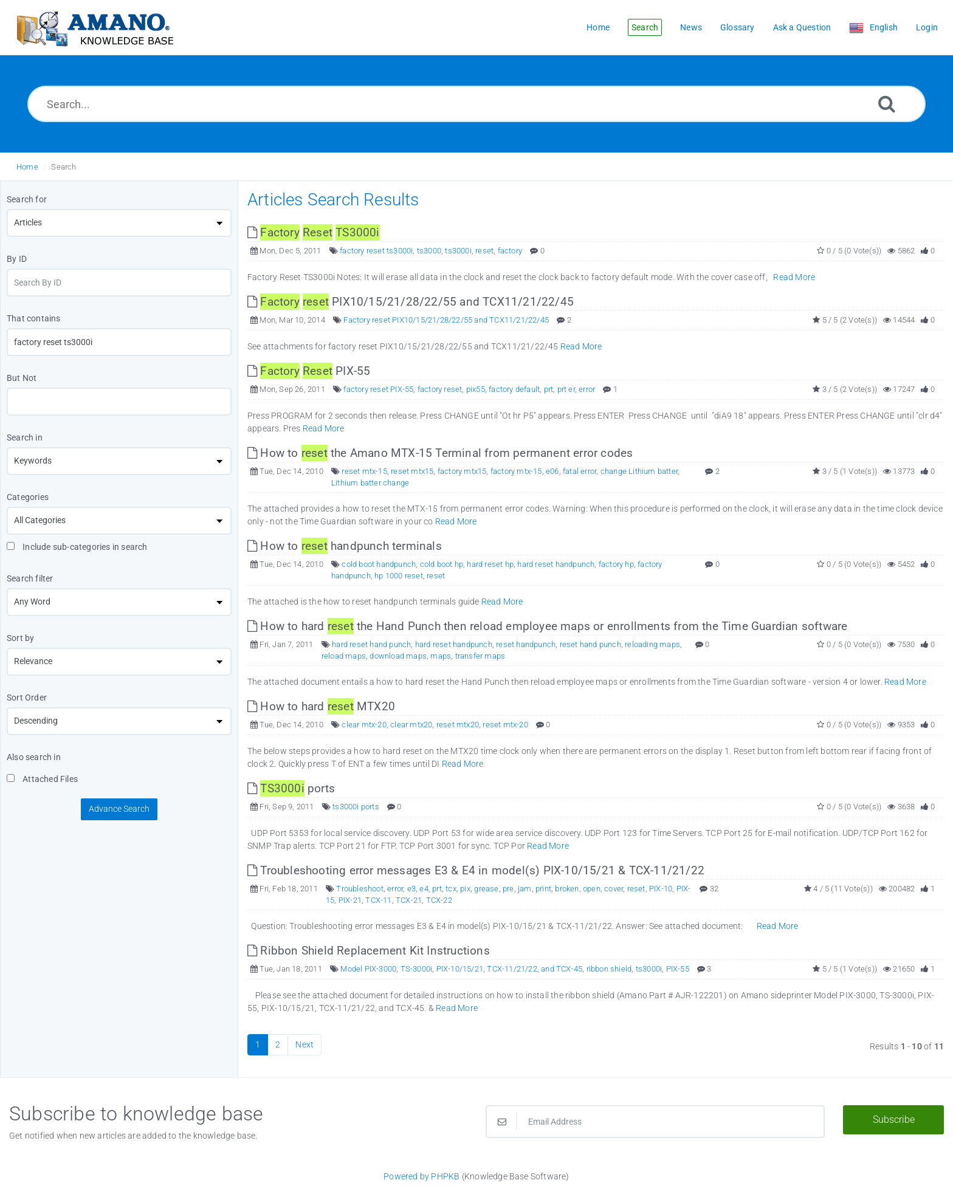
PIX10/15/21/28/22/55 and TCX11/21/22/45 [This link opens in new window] (410, 302)
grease (486, 888)
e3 (411, 888)
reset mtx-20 (505, 724)
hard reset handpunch (555, 564)
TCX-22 (439, 900)
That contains (34, 318)
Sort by (20, 638)
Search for (27, 199)
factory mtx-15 (516, 471)
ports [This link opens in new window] (291, 788)
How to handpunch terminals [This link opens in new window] (344, 546)
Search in (25, 437)
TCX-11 (378, 900)
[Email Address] (655, 1121)
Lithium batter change (370, 482)
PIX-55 (677, 968)
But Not (21, 378)
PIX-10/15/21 (459, 968)
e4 (423, 888)
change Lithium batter (639, 471)
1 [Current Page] (257, 1044)
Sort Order (27, 697)
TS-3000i (417, 968)
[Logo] (94, 27)
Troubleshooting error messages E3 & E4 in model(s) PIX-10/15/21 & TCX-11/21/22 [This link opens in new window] (475, 870)
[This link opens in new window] (313, 232)
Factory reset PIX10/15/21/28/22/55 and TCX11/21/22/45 (446, 319)
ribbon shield (609, 968)
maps (440, 655)
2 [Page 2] (277, 1044)
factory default (514, 389)
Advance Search (119, 809)
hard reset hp (490, 564)
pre (508, 888)
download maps (398, 655)
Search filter (30, 578)
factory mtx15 (462, 471)
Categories (28, 497)
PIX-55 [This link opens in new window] (308, 371)
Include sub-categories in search (77, 547)
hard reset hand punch (371, 644)
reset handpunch (526, 644)
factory (510, 250)
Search (63, 166)
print (543, 888)
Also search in (34, 757)
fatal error (579, 471)
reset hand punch (590, 644)
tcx (451, 888)
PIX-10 (660, 888)
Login (927, 27)
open (591, 888)
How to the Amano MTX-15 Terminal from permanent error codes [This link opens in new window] (440, 453)
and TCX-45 (561, 968)
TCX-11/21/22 (512, 968)
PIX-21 (350, 900)
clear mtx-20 (364, 724)
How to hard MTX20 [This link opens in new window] (321, 706)
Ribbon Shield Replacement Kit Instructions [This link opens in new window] (368, 951)
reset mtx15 (412, 471)
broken (567, 888)
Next (304, 1044)
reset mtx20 (457, 724)
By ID (17, 259)
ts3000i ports (355, 806)
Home (27, 166)
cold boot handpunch (379, 564)
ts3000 (429, 250)
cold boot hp (441, 564)
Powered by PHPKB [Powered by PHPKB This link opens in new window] (421, 1176)
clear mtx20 (411, 724)
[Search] (887, 103)
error (587, 389)
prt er (566, 389)
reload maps (344, 655)
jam (525, 888)
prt (549, 389)
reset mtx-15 (364, 471)
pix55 (475, 389)
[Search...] (476, 104)
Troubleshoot (359, 888)
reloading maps (652, 644)
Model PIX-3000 (368, 968)
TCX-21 (409, 900)
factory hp (616, 564)
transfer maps (480, 655)
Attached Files (42, 779)
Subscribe (894, 1119)
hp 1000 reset (398, 575)
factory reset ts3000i (376, 250)
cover (613, 888)
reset (484, 250)
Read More (794, 277)
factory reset (440, 389)
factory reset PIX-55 (378, 389)
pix (465, 888)
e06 (552, 471)
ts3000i (458, 250)
